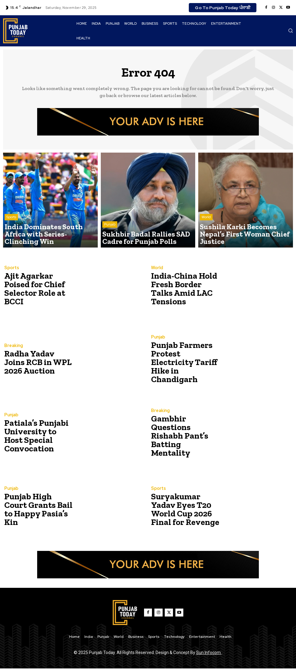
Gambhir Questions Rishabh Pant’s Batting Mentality (184, 436)
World (206, 229)
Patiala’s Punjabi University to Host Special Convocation (35, 436)
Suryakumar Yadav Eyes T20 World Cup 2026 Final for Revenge (185, 509)
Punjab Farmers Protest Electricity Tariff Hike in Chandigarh (182, 362)
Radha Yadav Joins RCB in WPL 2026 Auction (35, 362)
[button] (290, 30)
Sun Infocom (209, 653)
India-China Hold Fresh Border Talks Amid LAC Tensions (184, 289)
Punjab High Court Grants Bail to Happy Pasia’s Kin (36, 509)
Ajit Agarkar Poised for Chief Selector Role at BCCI (37, 289)
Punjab (109, 229)
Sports (11, 229)
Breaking (13, 348)
